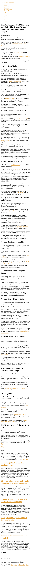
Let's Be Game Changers (7, 2)
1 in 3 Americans (15, 165)
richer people (18, 169)
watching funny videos (20, 414)
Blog (2, 447)
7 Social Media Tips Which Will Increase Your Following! (14, 500)
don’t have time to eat (22, 118)
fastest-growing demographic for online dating (15, 262)
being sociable (10, 210)
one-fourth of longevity (15, 81)
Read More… (26, 459)
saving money (19, 192)
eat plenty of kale (18, 52)
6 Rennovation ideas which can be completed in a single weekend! (15, 482)
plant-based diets (5, 140)
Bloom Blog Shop (24, 565)
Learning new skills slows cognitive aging (15, 388)
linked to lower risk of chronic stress (15, 420)
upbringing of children (22, 226)
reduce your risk (9, 98)
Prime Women (4, 354)
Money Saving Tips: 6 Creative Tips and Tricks (14, 519)
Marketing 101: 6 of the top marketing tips (12, 464)
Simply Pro (14, 565)
